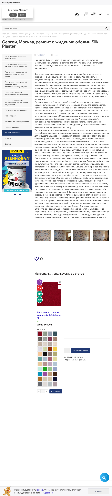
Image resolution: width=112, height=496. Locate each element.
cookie (40, 490)
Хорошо (98, 491)
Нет (22, 15)
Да (13, 15)
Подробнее (47, 493)
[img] (37, 259)
